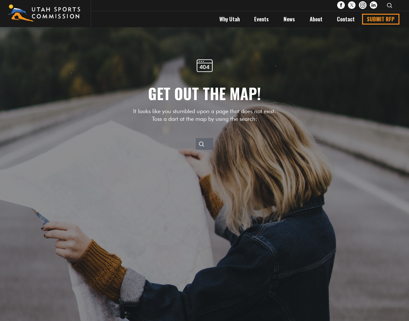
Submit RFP (381, 19)
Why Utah (229, 19)
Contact (346, 19)
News (289, 19)
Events (261, 19)
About (316, 19)
